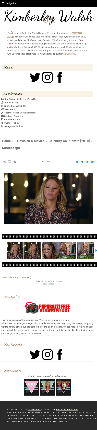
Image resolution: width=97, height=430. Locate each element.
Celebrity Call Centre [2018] (69, 141)
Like (17, 119)
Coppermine (34, 409)
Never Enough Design (24, 112)
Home (6, 141)
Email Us (18, 116)
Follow (16, 123)
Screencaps (11, 148)
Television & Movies (29, 141)
